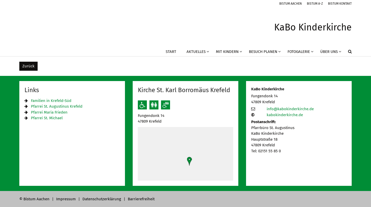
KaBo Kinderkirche (267, 89)
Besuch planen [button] (263, 51)
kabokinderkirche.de (285, 115)
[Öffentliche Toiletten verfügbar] (153, 104)
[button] (346, 52)
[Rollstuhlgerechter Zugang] (142, 104)
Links (31, 90)
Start (171, 51)
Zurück (28, 66)
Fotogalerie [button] (299, 51)
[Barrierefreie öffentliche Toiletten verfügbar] (165, 104)
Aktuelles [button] (196, 51)
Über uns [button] (329, 51)
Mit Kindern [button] (227, 51)
